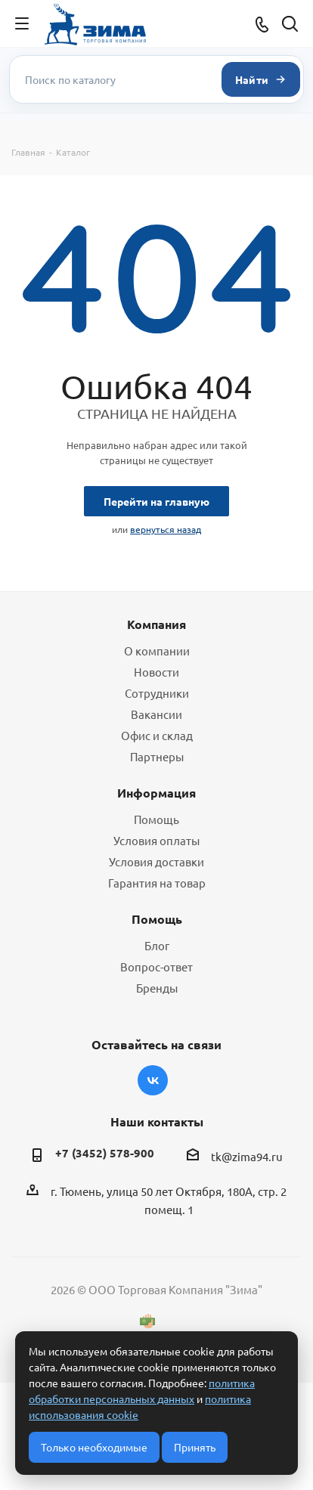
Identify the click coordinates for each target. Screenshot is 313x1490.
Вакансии (156, 714)
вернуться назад (165, 529)
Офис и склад (157, 735)
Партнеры (157, 756)
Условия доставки (156, 861)
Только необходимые (94, 1447)
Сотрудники (157, 693)
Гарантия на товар (157, 882)
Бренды (157, 987)
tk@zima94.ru (247, 1156)
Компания (156, 624)
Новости (156, 671)
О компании (157, 650)
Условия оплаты (156, 840)
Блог (156, 945)
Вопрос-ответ (156, 966)
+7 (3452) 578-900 (104, 1152)
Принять (194, 1447)
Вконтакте (153, 1080)
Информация (156, 793)
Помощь (156, 819)
